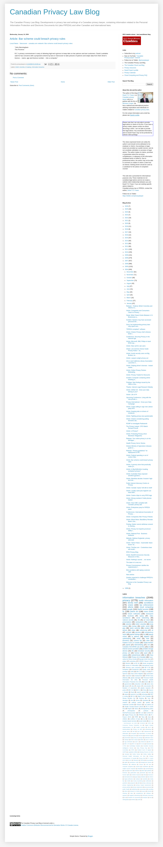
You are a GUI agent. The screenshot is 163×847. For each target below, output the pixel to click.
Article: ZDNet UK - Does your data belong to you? (137, 390)
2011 (127, 249)
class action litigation (137, 673)
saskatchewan (136, 655)
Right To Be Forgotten (144, 696)
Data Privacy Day (142, 748)
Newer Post (14, 82)
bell (134, 731)
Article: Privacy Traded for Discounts (138, 375)
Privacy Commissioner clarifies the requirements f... (137, 566)
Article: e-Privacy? (132, 431)
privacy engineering (128, 785)
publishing (134, 789)
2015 (127, 238)
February (130, 300)
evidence (137, 770)
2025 (127, 209)
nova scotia (148, 611)
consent (138, 766)
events (131, 770)
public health (126, 789)
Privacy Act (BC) (137, 729)
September (130, 280)
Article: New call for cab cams (135, 346)
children (125, 719)
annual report (126, 731)
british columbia (20, 67)
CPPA (149, 723)
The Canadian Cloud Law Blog (134, 65)
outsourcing (143, 630)
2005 (127, 266)
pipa (124, 628)
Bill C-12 (131, 690)
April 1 (136, 741)
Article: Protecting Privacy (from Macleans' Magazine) (136, 434)
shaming (125, 793)
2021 (127, 220)
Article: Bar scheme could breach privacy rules (37, 38)
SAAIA (129, 760)
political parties (136, 702)
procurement (148, 787)
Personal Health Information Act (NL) (134, 756)
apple (126, 762)
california (133, 764)
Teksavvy (136, 760)
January (129, 303)
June (128, 289)
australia (150, 622)
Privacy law (142, 758)
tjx (145, 655)
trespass (145, 797)
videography (126, 799)
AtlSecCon (143, 741)
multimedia (148, 781)
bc (123, 611)
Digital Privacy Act (130, 715)
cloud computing (146, 607)
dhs (133, 651)
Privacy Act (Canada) (139, 657)
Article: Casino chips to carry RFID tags (139, 495)
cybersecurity (147, 731)
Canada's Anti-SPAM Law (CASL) (134, 647)
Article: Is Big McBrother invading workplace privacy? (137, 470)
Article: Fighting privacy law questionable (139, 416)
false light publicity (146, 770)
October (129, 278)
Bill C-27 (151, 741)
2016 (127, 235)
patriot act (134, 611)
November (130, 275)
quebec (148, 702)
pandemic (125, 783)
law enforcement (146, 605)
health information (146, 601)
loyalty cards (146, 669)
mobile (128, 781)
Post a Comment (18, 77)
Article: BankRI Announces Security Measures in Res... (137, 556)
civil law (148, 764)
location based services (129, 721)
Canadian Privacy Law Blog (55, 12)
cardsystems (139, 622)
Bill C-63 (134, 743)
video (148, 640)
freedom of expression (130, 688)
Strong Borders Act (129, 698)
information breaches (38, 67)
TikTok (142, 760)
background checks (146, 762)
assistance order (134, 762)
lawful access (143, 609)
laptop (142, 616)
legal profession (129, 779)
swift (132, 671)
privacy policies (127, 787)
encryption (133, 733)
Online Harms (136, 754)
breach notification (134, 614)
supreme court (135, 694)
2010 (127, 252)
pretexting (133, 661)
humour (137, 653)
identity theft (133, 603)
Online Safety (147, 754)
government (128, 684)
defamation (125, 733)
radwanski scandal (128, 704)
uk (152, 630)
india (144, 774)
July (128, 286)
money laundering (138, 781)
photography (131, 710)
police (124, 690)
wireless (133, 799)
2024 (127, 212)
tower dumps (134, 739)
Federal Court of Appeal (144, 750)
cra (144, 719)
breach (127, 686)
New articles (130, 574)
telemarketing (138, 645)
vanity (138, 638)
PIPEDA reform (143, 715)
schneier (128, 632)
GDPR (124, 752)
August (129, 283)
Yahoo (136, 708)
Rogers (130, 708)
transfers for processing (134, 797)
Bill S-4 (133, 696)
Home (63, 82)
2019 (127, 226)
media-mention (148, 643)
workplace (126, 669)
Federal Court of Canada (131, 643)
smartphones (139, 793)
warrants (138, 632)
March (129, 298)
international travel (147, 665)
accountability (149, 760)
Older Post (111, 82)
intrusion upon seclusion (133, 667)
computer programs (128, 766)
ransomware (142, 789)
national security (128, 620)
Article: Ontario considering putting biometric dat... (137, 419)
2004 (127, 269)
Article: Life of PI (131, 394)
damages (125, 700)
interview (140, 735)
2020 (127, 223)
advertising (148, 729)
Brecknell (148, 743)
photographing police (147, 708)
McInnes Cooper (128, 103)
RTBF (136, 717)
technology (144, 694)
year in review (149, 739)
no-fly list (136, 663)
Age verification (128, 741)
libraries (127, 663)
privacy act (126, 653)
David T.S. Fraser (128, 95)
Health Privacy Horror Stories (135, 443)
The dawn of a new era (133, 562)
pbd (139, 783)
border (146, 682)
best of (139, 731)
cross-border (147, 686)
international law (128, 776)
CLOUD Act (149, 713)
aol (149, 647)
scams (143, 791)
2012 (127, 246)
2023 (127, 215)
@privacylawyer (144, 60)
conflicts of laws (135, 719)
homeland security (144, 651)
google (129, 609)
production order (139, 684)
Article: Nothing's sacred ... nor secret (138, 559)
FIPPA (132, 750)
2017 (127, 232)
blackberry (125, 764)
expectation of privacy (145, 733)
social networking (142, 618)
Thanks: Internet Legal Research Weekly (139, 387)
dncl (152, 682)
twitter (141, 739)
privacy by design (137, 737)
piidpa (124, 661)
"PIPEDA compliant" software (135, 329)
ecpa (125, 770)
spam (146, 653)
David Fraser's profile (131, 70)
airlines (125, 630)
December (130, 272)
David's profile (134, 115)
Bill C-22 (141, 713)
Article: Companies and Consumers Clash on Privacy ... (137, 311)
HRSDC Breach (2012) (146, 661)
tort (144, 634)
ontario (130, 605)
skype (126, 694)
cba (133, 686)
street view (150, 684)
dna (132, 700)
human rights (126, 774)
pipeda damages (136, 678)
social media (142, 721)
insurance (150, 774)
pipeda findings (135, 634)
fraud (132, 692)
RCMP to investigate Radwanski (136, 423)
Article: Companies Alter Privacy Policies (139, 517)
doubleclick (135, 669)
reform (126, 791)
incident (147, 628)
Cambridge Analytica (134, 746)
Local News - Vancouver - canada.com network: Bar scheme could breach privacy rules (41, 43)
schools (149, 791)
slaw (131, 793)
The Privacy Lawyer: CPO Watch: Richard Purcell (137, 427)
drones (138, 700)
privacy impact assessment (143, 785)
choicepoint (149, 614)
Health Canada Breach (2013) (134, 706)
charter (139, 686)
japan (136, 776)
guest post (133, 735)
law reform (150, 776)
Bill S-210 (141, 743)
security (151, 692)
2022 (127, 218)
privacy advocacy (146, 783)
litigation (146, 636)
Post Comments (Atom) (26, 85)
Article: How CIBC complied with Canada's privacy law (136, 503)
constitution (145, 766)
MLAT (149, 727)
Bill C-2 (138, 690)
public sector (145, 626)
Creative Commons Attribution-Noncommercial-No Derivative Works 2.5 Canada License (49, 825)
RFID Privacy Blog (132, 552)
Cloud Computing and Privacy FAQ (135, 75)
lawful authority (135, 628)
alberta (130, 607)
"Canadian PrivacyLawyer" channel (133, 57)
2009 (127, 255)
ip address (135, 636)
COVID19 (142, 723)
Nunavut (127, 754)
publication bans (149, 737)
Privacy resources (130, 68)
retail (147, 638)
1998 (127, 588)
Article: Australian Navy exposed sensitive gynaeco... (136, 474)
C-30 (146, 671)
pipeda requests (146, 688)
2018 (127, 229)
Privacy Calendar (130, 73)
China (144, 690)
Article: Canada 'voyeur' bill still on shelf (139, 488)
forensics (125, 772)
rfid (139, 620)
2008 (127, 258)
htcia (149, 772)
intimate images (149, 735)
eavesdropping (149, 768)
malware (138, 779)
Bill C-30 (147, 667)
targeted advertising (134, 795)
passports (132, 783)
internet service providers (131, 649)
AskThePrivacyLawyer (129, 713)
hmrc (149, 719)
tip (125, 797)
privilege (125, 671)
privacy (126, 600)
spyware (125, 795)
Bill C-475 (127, 743)
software (148, 793)
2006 (127, 264)
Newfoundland (126, 729)
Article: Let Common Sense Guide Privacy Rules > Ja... (137, 349)
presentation (127, 737)
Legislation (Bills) (132, 752)
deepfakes (140, 768)
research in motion (135, 791)
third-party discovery (147, 795)
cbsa (149, 717)
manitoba (145, 779)
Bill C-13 (139, 671)
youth (138, 799)
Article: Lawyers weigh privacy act (137, 358)
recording (150, 789)
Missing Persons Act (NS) (146, 752)
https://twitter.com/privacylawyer (133, 196)
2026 (127, 206)
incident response (136, 774)
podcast (137, 53)
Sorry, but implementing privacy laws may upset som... (138, 325)
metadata (145, 700)
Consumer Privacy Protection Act (132, 725)
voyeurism (128, 675)
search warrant (141, 692)
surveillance (148, 603)
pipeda (128, 645)
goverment (142, 772)
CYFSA (124, 746)
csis (148, 645)
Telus (142, 717)
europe (134, 626)
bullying (141, 698)
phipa (133, 630)
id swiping (28, 67)
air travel (147, 620)
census (141, 764)
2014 (127, 241)
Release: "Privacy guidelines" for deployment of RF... (136, 451)
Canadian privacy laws (141, 110)
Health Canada (140, 727)
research (139, 704)
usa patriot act (148, 704)
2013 (127, 243)
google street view (145, 659)
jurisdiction (142, 776)
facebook (131, 616)
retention (129, 624)
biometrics (126, 640)
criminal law (138, 640)
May (128, 292)
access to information (131, 665)
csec (149, 698)
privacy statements (138, 787)
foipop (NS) (126, 735)
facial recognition (148, 663)
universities (150, 673)
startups (126, 739)
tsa (150, 797)
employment (138, 675)
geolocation (133, 772)
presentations (127, 622)
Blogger (90, 836)
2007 (127, 261)
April (128, 295)
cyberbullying (127, 638)
